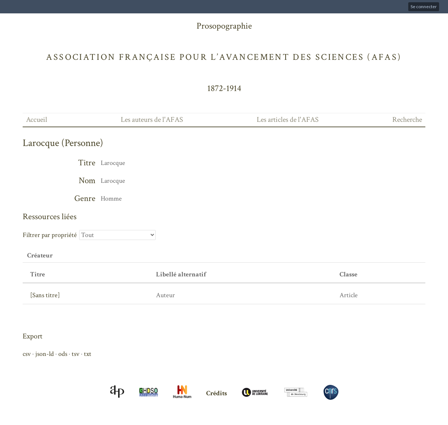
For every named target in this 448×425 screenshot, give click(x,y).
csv (27, 354)
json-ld (44, 354)
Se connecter (423, 6)
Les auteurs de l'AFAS (152, 119)
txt (87, 354)
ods (62, 354)
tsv (75, 354)
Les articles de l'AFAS (288, 119)
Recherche (407, 119)
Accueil (36, 119)
